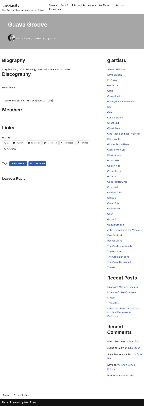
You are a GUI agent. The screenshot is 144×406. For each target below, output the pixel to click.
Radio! (64, 5)
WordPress (30, 402)
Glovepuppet (114, 155)
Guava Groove (18, 163)
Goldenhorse (114, 171)
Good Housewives (117, 181)
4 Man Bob (133, 341)
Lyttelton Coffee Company (121, 292)
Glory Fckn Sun (116, 149)
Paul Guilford (114, 235)
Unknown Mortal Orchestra (122, 287)
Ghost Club (113, 122)
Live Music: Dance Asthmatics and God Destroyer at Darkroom (123, 312)
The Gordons (114, 251)
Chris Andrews (23, 38)
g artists (52, 38)
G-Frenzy (112, 85)
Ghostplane (113, 128)
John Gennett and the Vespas (123, 230)
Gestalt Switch (115, 117)
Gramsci (111, 197)
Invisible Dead (126, 375)
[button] (110, 5)
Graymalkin (113, 208)
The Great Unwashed (119, 262)
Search (53, 5)
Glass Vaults (114, 139)
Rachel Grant (114, 240)
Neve (5, 402)
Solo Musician (37, 163)
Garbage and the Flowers (121, 101)
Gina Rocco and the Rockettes (124, 133)
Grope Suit (113, 219)
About (6, 395)
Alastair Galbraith (116, 69)
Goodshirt (112, 187)
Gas (109, 106)
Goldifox (111, 176)
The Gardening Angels (119, 246)
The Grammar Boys (118, 256)
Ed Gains (112, 80)
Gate (109, 112)
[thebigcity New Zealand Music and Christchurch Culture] (23, 7)
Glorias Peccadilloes (118, 144)
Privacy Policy (21, 395)
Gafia (110, 90)
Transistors (113, 303)
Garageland (113, 96)
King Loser (134, 347)
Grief (110, 213)
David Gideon (114, 74)
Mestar (111, 297)
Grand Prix (113, 203)
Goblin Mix (113, 160)
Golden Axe (113, 165)
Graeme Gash (114, 192)
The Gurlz (112, 267)
